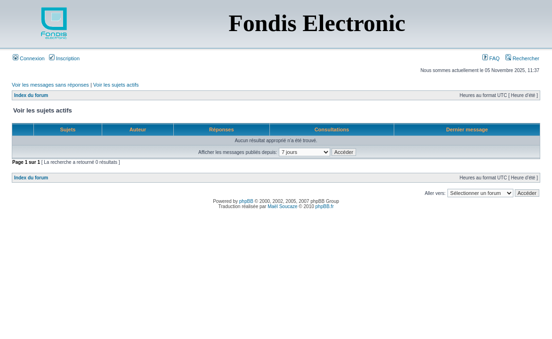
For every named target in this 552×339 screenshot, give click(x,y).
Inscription (64, 58)
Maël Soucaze (282, 206)
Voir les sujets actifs (116, 85)
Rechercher (522, 58)
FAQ (491, 58)
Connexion (29, 58)
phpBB (246, 201)
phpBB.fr (325, 206)
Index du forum (31, 95)
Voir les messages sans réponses (50, 85)
